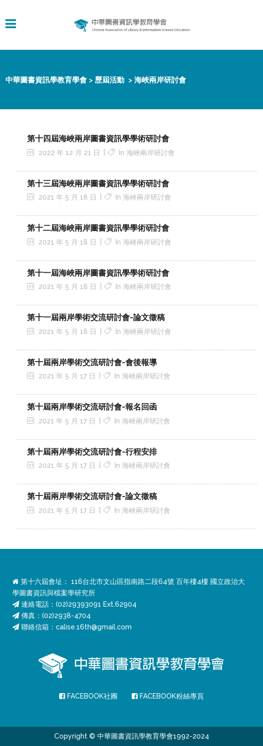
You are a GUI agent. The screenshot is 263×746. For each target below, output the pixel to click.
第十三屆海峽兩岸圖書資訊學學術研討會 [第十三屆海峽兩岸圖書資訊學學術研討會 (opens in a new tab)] (98, 183)
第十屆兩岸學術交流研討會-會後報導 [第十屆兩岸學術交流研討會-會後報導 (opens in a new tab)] (92, 362)
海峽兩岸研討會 (150, 153)
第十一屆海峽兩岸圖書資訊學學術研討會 (98, 273)
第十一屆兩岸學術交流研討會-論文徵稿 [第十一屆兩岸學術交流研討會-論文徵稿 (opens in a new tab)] (96, 317)
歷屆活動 (109, 80)
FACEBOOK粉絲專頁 (168, 696)
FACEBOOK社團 (88, 696)
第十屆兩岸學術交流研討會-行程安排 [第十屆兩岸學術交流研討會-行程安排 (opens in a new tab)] (92, 451)
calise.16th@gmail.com (94, 627)
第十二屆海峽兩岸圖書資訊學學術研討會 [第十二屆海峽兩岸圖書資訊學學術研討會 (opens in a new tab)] (98, 228)
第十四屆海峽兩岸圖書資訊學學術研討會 (98, 138)
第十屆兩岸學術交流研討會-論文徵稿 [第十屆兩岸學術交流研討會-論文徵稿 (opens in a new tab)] (92, 496)
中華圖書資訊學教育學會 (46, 80)
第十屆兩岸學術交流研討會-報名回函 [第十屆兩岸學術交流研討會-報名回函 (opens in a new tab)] (92, 407)
